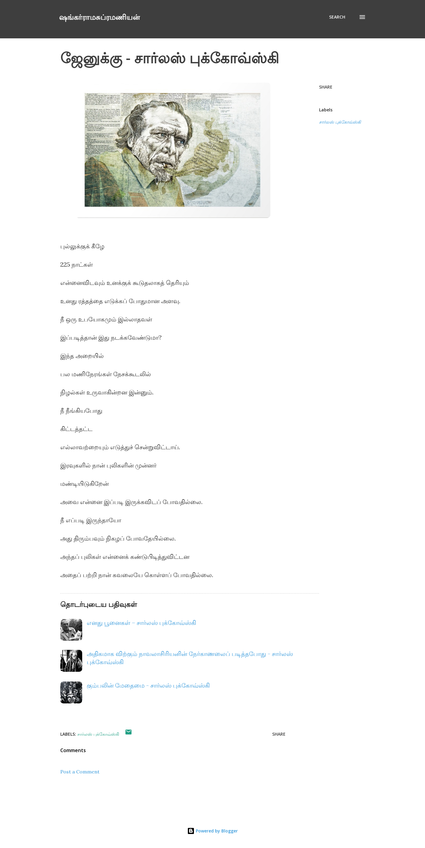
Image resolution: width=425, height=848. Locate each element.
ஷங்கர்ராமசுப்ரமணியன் (99, 17)
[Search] (337, 17)
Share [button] (325, 87)
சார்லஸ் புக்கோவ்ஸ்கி (340, 122)
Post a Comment (80, 772)
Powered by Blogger (212, 831)
